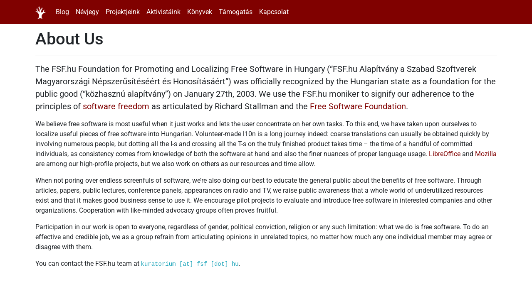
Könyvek (199, 12)
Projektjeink (123, 12)
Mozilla (486, 154)
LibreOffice (444, 154)
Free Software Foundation (358, 106)
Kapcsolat (274, 12)
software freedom (116, 106)
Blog (62, 12)
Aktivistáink (163, 12)
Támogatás (235, 12)
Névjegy (87, 12)
